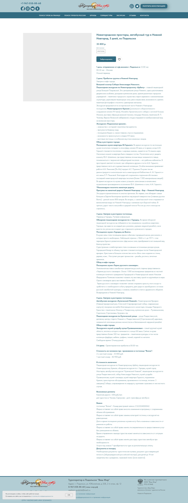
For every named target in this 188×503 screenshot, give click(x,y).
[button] (154, 6)
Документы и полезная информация (81, 494)
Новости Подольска (144, 493)
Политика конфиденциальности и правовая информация (89, 497)
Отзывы (132, 15)
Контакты (144, 15)
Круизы (93, 15)
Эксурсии (120, 15)
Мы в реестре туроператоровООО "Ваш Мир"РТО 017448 (155, 482)
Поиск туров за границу (49, 15)
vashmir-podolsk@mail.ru (79, 490)
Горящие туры (106, 15)
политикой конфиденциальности (42, 496)
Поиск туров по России (75, 15)
